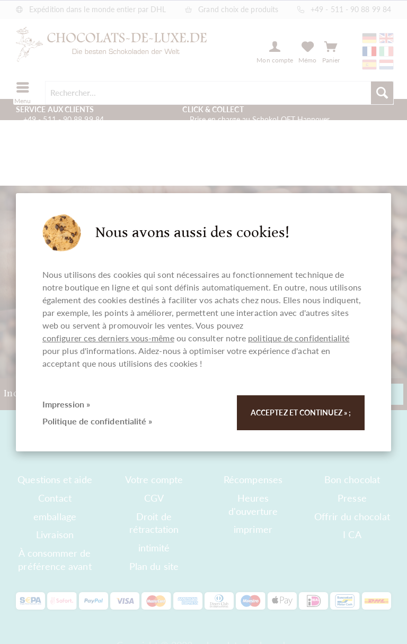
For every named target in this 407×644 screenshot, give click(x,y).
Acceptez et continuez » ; (301, 412)
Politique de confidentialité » (97, 421)
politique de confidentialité (298, 338)
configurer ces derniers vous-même (108, 338)
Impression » (66, 404)
